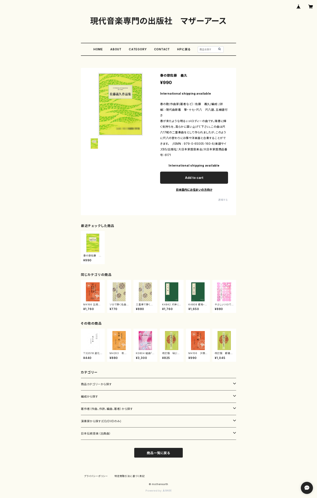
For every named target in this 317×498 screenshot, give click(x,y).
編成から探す (89, 396)
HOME (98, 49)
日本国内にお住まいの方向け (194, 189)
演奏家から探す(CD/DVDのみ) (101, 421)
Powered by (158, 490)
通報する (223, 199)
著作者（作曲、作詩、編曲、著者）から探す (107, 408)
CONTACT (162, 49)
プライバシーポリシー (96, 476)
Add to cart (194, 178)
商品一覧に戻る (158, 453)
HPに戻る (183, 49)
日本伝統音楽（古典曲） (96, 433)
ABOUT (116, 49)
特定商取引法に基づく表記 (129, 476)
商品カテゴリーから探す (96, 384)
